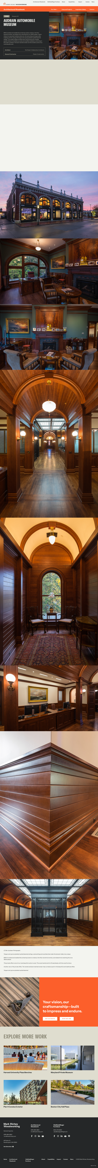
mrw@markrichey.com (10, 1136)
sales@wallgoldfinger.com (60, 1131)
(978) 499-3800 (8, 1134)
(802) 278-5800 (57, 1130)
